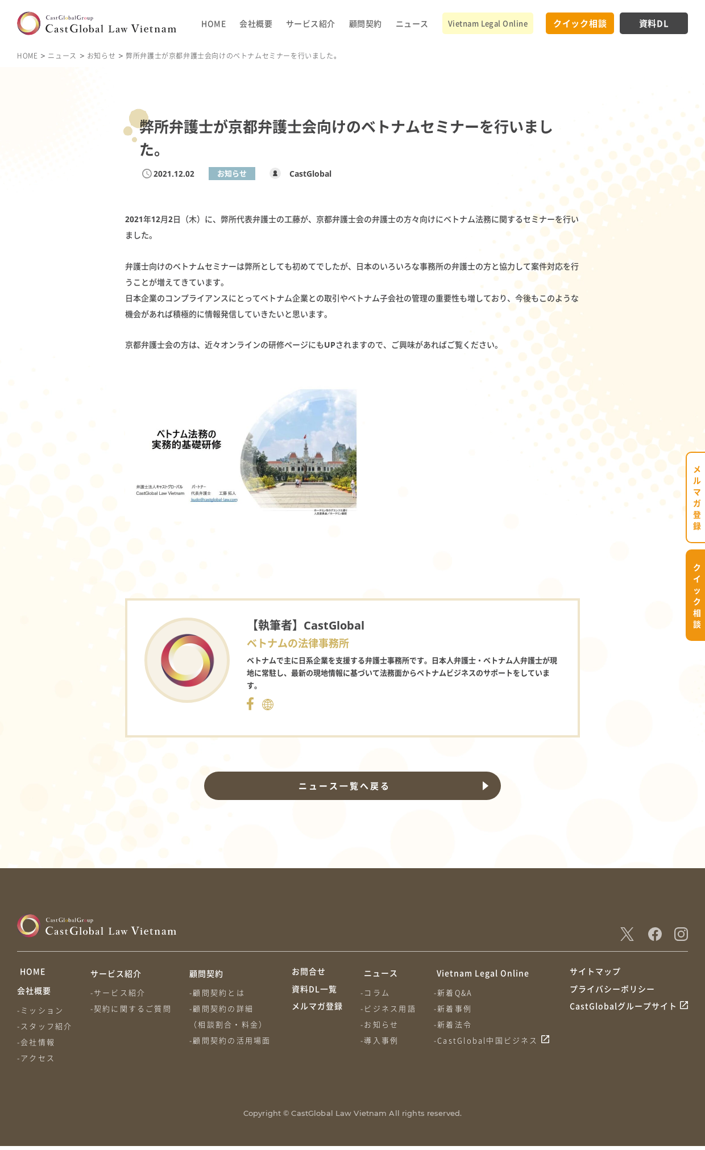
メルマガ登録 (317, 1016)
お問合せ (309, 973)
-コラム (376, 992)
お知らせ (101, 55)
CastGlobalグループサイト (623, 1016)
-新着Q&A (455, 992)
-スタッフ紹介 (44, 1029)
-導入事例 (381, 1040)
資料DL (654, 23)
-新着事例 (455, 1008)
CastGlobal (308, 173)
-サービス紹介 (119, 992)
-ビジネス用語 (389, 1008)
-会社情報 (36, 1045)
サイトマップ (595, 973)
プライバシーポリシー (612, 994)
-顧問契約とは (219, 992)
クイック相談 (580, 23)
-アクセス (36, 1061)
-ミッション (40, 1014)
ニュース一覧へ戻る (343, 785)
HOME (213, 23)
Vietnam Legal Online (488, 23)
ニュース (412, 23)
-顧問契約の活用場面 (232, 1040)
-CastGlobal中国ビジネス (488, 1040)
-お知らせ (381, 1024)
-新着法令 (455, 1024)
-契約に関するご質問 (132, 1008)
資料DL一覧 (314, 994)
